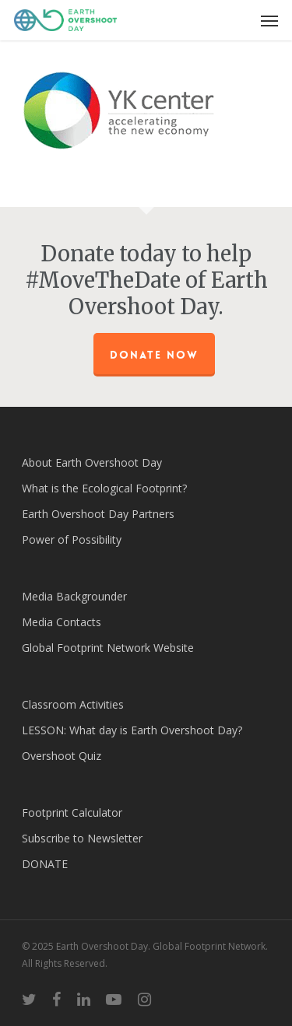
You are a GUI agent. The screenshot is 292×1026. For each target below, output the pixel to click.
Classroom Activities (73, 704)
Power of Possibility (71, 539)
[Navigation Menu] (269, 20)
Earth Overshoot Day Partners (98, 513)
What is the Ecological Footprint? (104, 488)
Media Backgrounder (74, 596)
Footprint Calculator (72, 812)
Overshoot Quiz (61, 755)
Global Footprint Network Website (108, 647)
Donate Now (154, 355)
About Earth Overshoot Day (92, 462)
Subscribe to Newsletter (82, 838)
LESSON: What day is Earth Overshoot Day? (132, 730)
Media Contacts (61, 622)
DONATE (45, 863)
